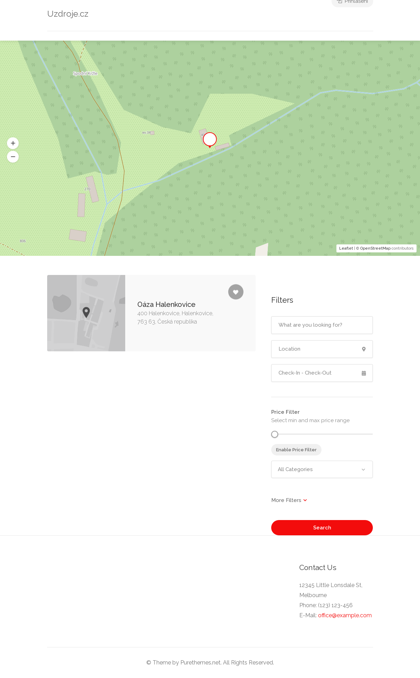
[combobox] (322, 469)
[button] (13, 157)
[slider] (274, 434)
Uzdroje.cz (67, 14)
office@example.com (345, 615)
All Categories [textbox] (295, 469)
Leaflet (346, 248)
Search (322, 528)
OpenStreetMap (375, 248)
